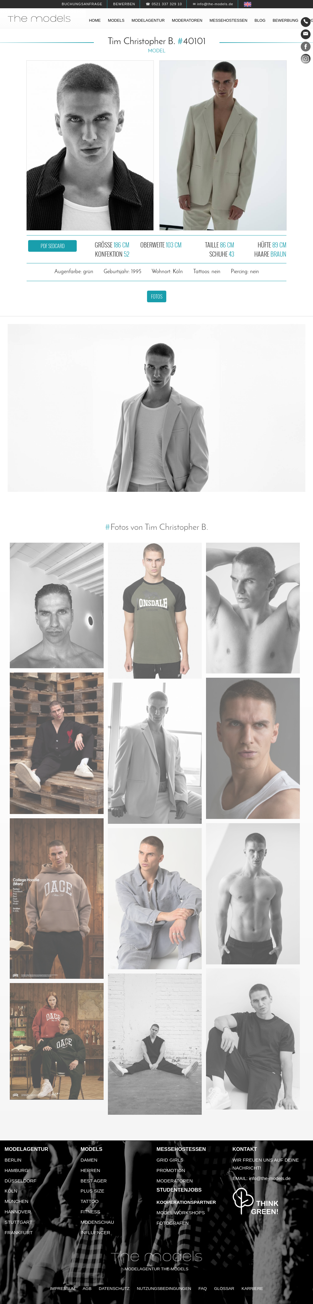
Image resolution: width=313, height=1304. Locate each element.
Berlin (13, 1160)
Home (95, 20)
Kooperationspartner (186, 1202)
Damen (89, 1160)
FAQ (202, 1288)
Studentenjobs (179, 1190)
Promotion (170, 1170)
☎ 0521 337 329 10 (164, 4)
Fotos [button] (156, 296)
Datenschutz (114, 1288)
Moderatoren (187, 20)
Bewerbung (285, 20)
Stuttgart (18, 1222)
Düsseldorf (20, 1180)
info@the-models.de (270, 1178)
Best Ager (94, 1180)
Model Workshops (180, 1212)
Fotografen (172, 1223)
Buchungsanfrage (82, 4)
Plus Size (93, 1190)
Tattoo (90, 1201)
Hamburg (16, 1170)
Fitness (90, 1211)
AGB (87, 1288)
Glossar (224, 1288)
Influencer (95, 1232)
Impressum (62, 1288)
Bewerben (124, 4)
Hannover (18, 1211)
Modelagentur (148, 20)
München (16, 1201)
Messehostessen (229, 20)
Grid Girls (169, 1160)
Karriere (252, 1288)
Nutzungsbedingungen (164, 1288)
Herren (90, 1170)
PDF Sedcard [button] (52, 246)
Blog (260, 20)
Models (116, 20)
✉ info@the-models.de (213, 4)
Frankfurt (19, 1232)
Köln (11, 1190)
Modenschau (97, 1222)
